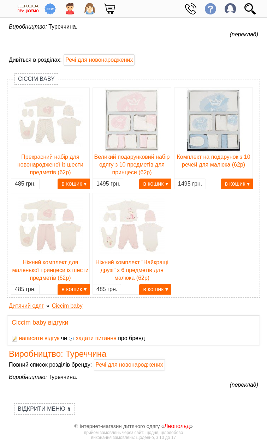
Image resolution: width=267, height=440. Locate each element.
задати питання (92, 338)
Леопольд (177, 426)
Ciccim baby (36, 79)
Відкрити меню (44, 409)
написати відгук (35, 338)
